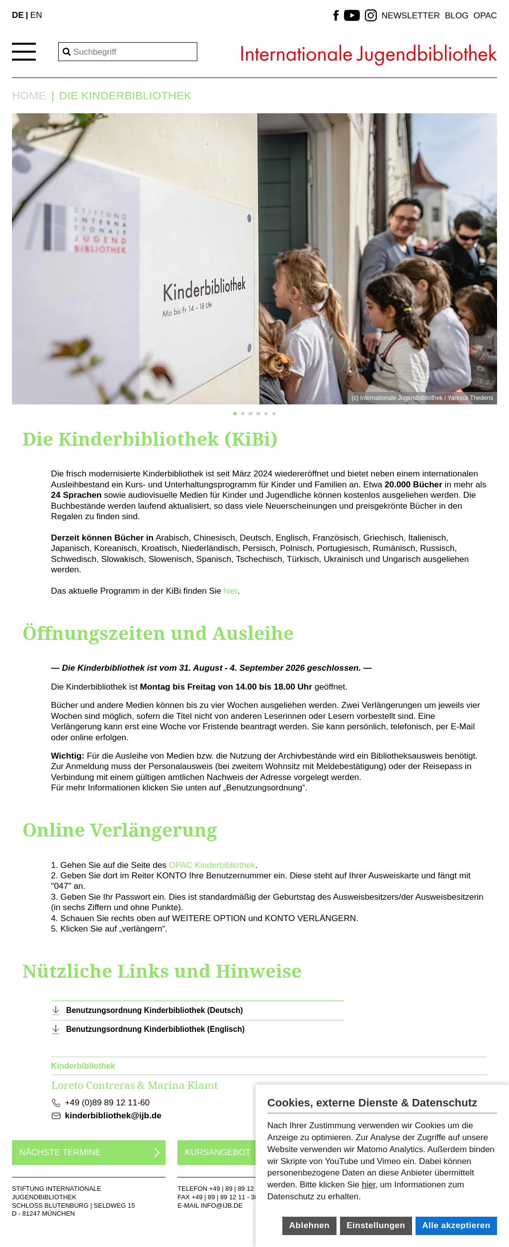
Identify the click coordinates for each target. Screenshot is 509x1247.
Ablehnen (309, 1225)
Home (29, 95)
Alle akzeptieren (456, 1225)
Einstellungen (375, 1225)
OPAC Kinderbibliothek (212, 865)
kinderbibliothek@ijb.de (113, 1115)
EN (36, 15)
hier (231, 591)
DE (18, 15)
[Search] (128, 52)
